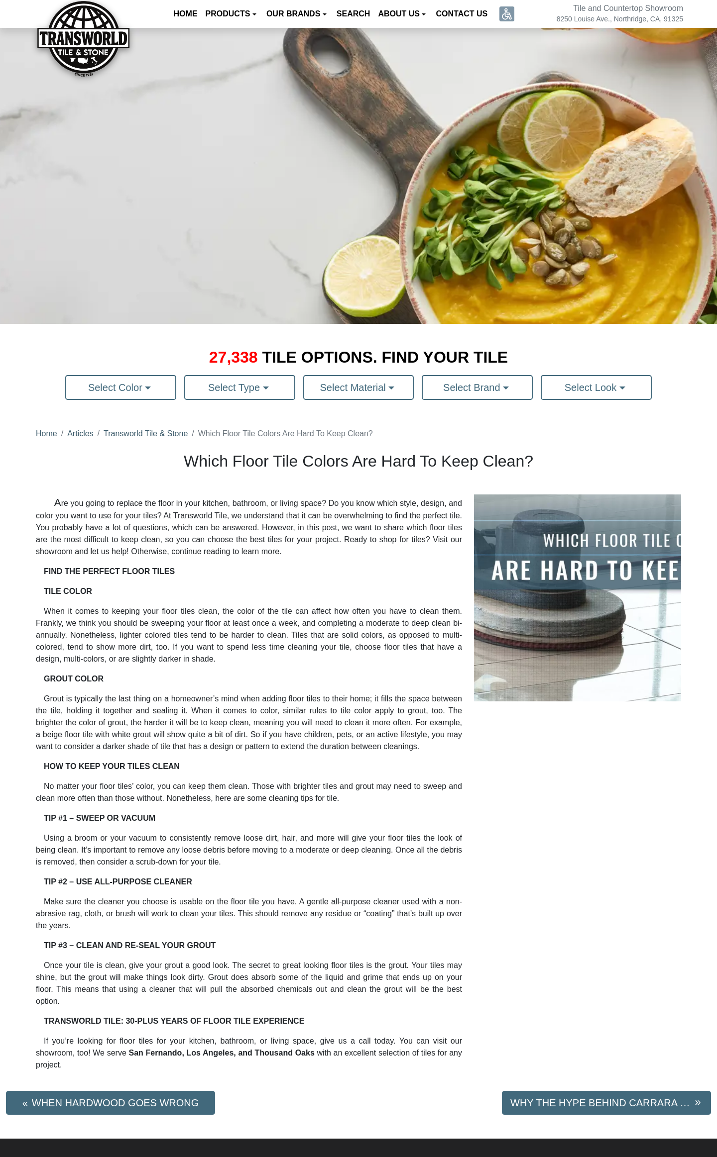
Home (186, 13)
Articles (80, 433)
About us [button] (400, 13)
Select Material (354, 387)
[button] (506, 13)
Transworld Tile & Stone (146, 433)
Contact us (461, 13)
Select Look (592, 387)
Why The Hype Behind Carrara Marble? (610, 1102)
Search (353, 13)
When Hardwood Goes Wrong (115, 1102)
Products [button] (229, 13)
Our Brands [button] (294, 13)
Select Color (116, 387)
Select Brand (473, 387)
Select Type (235, 387)
